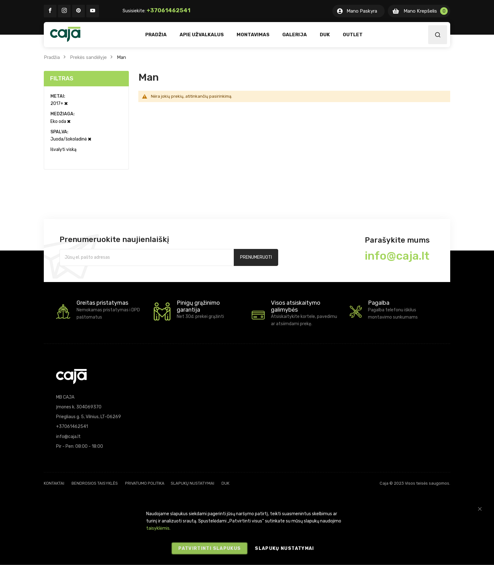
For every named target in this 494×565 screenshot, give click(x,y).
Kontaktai (54, 483)
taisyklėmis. (158, 528)
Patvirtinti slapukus (209, 548)
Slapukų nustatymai (192, 483)
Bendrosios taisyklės (95, 483)
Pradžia (52, 57)
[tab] (86, 78)
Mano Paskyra (362, 11)
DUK (225, 483)
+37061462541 (168, 10)
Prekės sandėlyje (88, 57)
